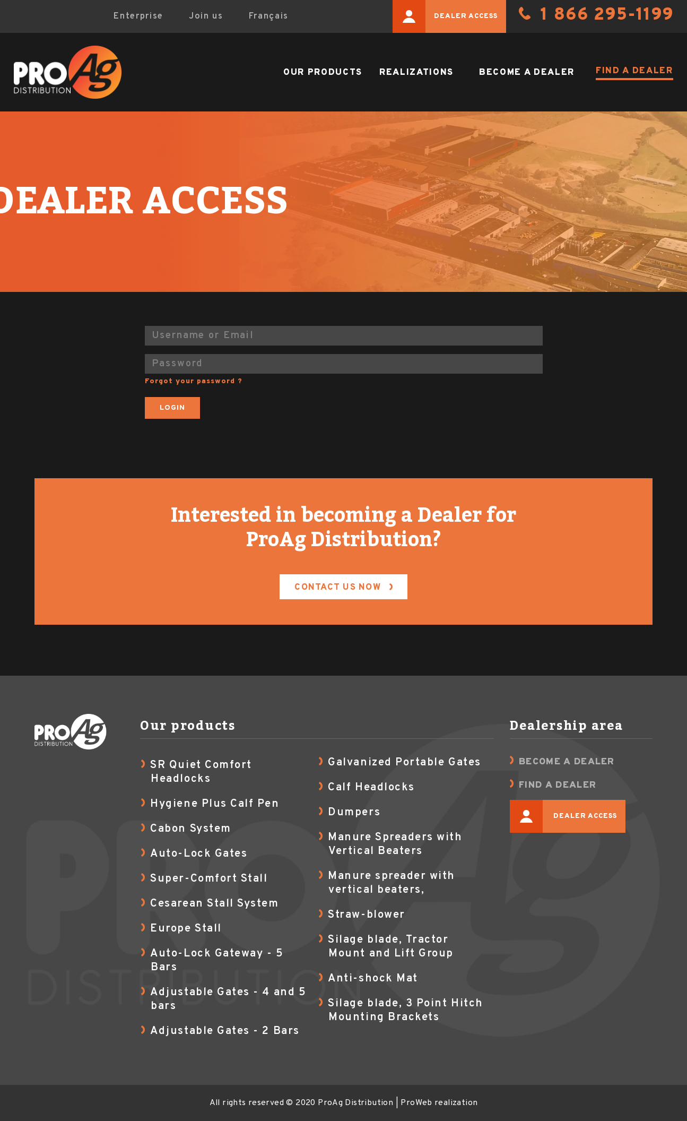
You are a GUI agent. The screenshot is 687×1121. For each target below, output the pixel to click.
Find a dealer (634, 70)
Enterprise (138, 16)
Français (269, 16)
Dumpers (354, 813)
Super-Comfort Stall (208, 879)
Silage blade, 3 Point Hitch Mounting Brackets (405, 1010)
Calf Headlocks (371, 788)
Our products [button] (322, 72)
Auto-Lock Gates (198, 854)
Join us (206, 16)
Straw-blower (366, 915)
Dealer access (445, 16)
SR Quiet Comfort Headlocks (200, 772)
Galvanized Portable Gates (404, 763)
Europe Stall (185, 929)
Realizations (416, 72)
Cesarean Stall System (214, 904)
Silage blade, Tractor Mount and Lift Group (391, 947)
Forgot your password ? (194, 381)
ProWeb (416, 1103)
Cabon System (190, 829)
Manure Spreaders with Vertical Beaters (395, 844)
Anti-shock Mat (373, 979)
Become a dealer (527, 72)
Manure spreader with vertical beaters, (391, 883)
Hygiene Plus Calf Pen (214, 804)
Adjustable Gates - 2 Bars (224, 1031)
